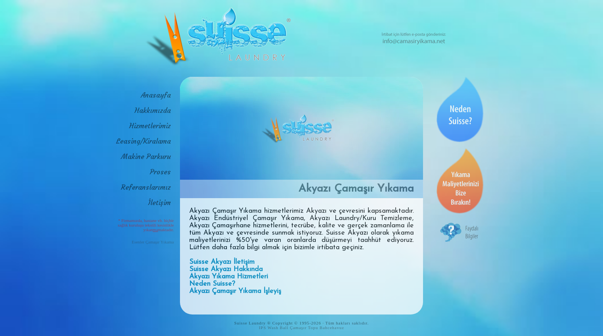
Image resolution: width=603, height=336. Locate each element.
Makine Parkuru (146, 156)
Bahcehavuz (332, 327)
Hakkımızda (153, 110)
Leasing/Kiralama (143, 141)
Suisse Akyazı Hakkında (226, 269)
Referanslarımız (146, 187)
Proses (160, 171)
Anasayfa (156, 95)
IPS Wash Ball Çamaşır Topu (288, 327)
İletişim (159, 202)
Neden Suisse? (212, 284)
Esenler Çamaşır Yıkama (153, 242)
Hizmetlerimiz (150, 125)
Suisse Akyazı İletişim (222, 262)
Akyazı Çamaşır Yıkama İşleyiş (235, 291)
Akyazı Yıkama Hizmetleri (228, 276)
